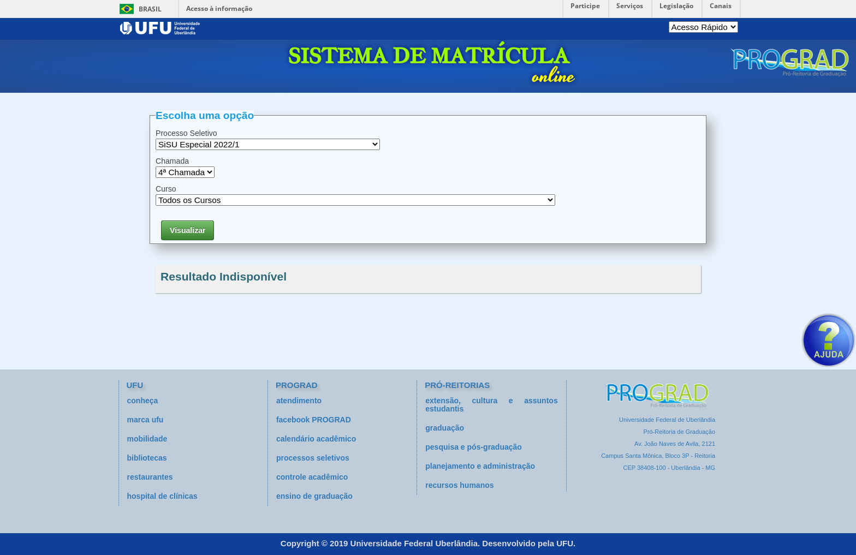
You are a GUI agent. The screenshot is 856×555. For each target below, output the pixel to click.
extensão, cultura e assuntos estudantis (491, 404)
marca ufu (145, 419)
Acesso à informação (219, 8)
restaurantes (150, 477)
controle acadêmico (312, 477)
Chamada (172, 161)
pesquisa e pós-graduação (473, 447)
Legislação (676, 5)
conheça (142, 400)
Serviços (629, 5)
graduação (444, 427)
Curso (166, 189)
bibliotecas (147, 457)
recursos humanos (459, 485)
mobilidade (147, 438)
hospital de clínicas (162, 496)
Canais (721, 5)
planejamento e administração (480, 466)
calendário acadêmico (316, 438)
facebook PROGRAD (313, 419)
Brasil (150, 9)
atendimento (299, 400)
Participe (585, 5)
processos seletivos (312, 457)
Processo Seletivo (186, 133)
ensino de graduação (314, 496)
